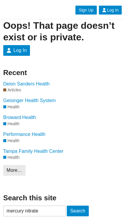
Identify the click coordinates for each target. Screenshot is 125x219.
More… (14, 170)
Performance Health (24, 134)
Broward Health (19, 117)
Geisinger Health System (29, 100)
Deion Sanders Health (26, 83)
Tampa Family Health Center (33, 151)
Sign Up (86, 10)
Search (78, 210)
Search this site (29, 198)
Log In (110, 10)
